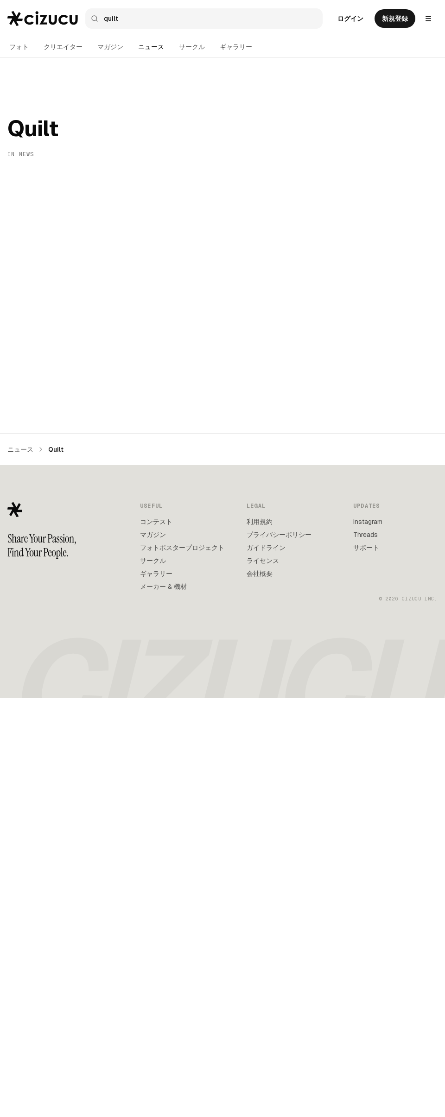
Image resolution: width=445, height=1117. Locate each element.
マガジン (110, 47)
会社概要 (260, 992)
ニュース (151, 47)
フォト (19, 47)
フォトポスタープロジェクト (182, 966)
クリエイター (63, 47)
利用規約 (260, 940)
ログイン (350, 18)
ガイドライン (266, 966)
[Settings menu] (428, 18)
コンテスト (156, 940)
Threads (365, 953)
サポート (366, 966)
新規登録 (395, 18)
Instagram (367, 940)
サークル (192, 47)
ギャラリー (236, 47)
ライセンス (263, 979)
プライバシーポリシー (279, 953)
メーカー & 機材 (163, 1005)
